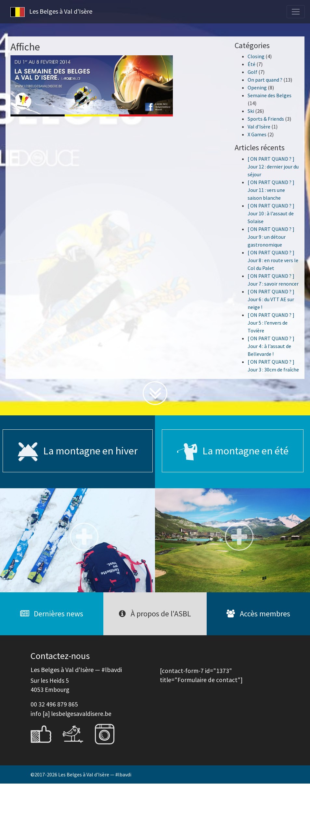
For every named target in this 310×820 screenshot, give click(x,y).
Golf (252, 72)
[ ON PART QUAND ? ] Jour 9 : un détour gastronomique (271, 237)
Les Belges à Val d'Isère (51, 12)
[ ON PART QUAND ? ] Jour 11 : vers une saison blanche (271, 190)
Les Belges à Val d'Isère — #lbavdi (94, 774)
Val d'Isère (259, 126)
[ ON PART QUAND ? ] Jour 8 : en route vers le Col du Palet (273, 260)
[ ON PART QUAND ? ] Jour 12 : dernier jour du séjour (273, 166)
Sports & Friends (266, 118)
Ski (251, 111)
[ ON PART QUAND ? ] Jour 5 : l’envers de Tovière (271, 323)
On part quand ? (265, 79)
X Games (257, 134)
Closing (256, 56)
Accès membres (258, 614)
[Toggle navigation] (296, 11)
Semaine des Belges (269, 95)
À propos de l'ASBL (155, 614)
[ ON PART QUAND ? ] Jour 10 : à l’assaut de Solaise (271, 213)
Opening (257, 87)
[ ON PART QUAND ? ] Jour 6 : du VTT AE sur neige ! (271, 299)
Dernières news (51, 614)
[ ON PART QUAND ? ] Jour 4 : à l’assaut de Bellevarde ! (271, 346)
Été (251, 64)
